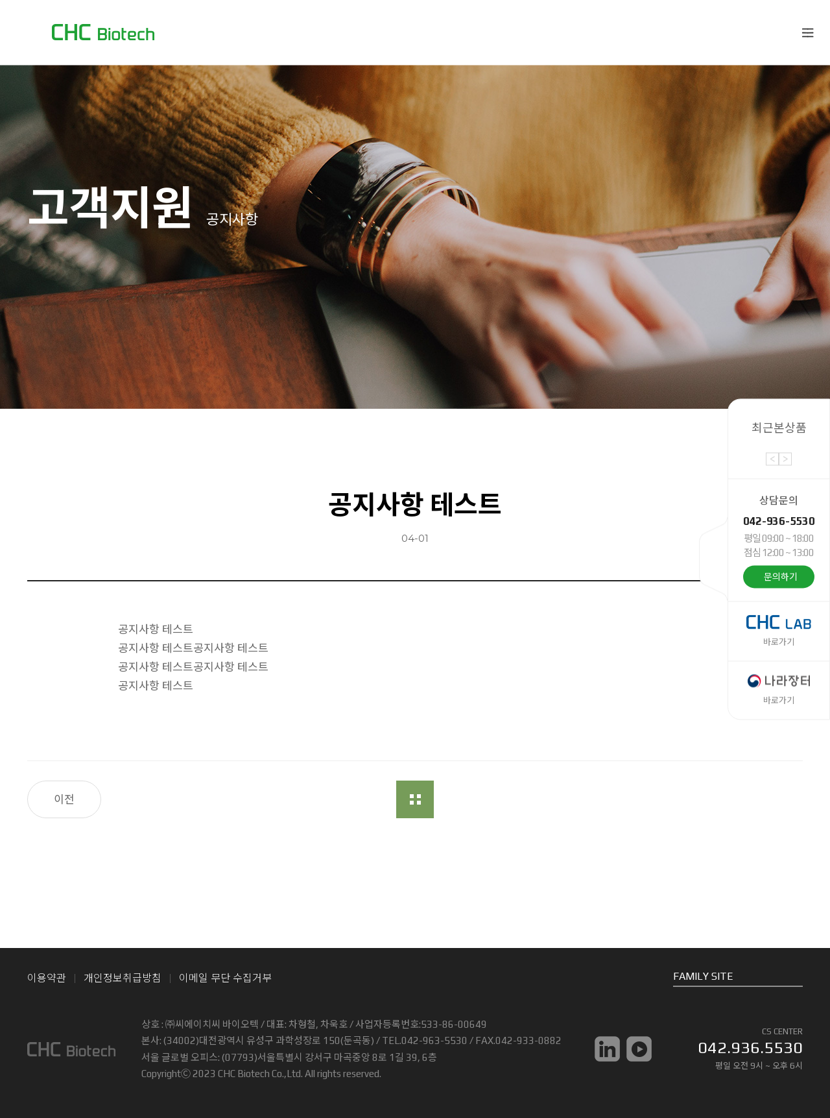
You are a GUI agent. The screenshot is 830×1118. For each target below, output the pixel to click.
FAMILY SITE (703, 976)
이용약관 (46, 978)
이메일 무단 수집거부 (225, 978)
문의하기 (781, 577)
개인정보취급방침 (122, 978)
